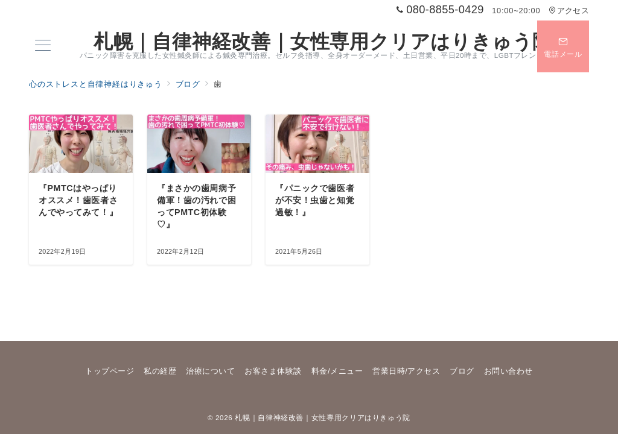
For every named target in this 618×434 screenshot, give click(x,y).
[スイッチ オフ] (563, 46)
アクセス (569, 10)
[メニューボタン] (43, 46)
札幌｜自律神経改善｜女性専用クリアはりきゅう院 (323, 41)
